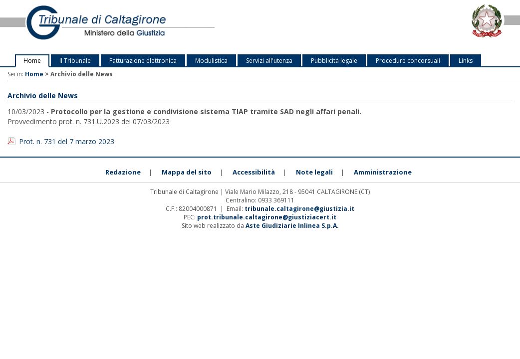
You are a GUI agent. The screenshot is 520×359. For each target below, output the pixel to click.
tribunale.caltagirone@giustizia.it (299, 208)
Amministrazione (383, 172)
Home (32, 60)
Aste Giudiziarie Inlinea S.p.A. (292, 225)
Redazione (123, 172)
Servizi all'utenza (269, 60)
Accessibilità (254, 172)
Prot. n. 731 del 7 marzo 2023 (66, 141)
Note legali (314, 172)
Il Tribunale (75, 60)
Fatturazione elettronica (143, 60)
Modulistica (211, 60)
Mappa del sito (187, 172)
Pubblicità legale (334, 60)
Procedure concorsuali (408, 60)
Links (466, 60)
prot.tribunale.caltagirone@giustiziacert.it (266, 217)
